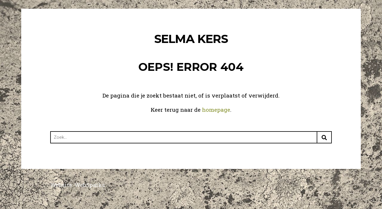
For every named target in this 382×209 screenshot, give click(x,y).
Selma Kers (191, 39)
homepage (216, 109)
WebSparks (90, 184)
